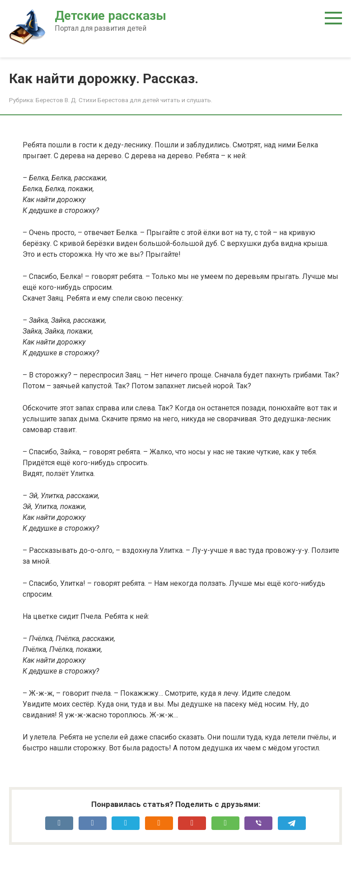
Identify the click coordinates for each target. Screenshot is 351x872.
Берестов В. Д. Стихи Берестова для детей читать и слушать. (124, 100)
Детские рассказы (110, 15)
